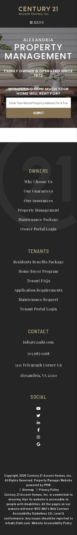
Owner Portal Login (38, 228)
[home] (38, 10)
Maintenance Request (38, 299)
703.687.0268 (38, 353)
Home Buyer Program (38, 271)
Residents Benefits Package (38, 261)
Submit (38, 113)
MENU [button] (37, 22)
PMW (47, 485)
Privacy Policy (49, 489)
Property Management (38, 210)
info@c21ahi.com (38, 342)
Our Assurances (38, 200)
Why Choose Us (38, 181)
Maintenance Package (38, 219)
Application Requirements (38, 290)
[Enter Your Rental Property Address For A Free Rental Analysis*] (38, 103)
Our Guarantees (38, 191)
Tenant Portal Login (38, 308)
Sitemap (28, 489)
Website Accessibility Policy (52, 523)
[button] (38, 408)
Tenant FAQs (38, 280)
